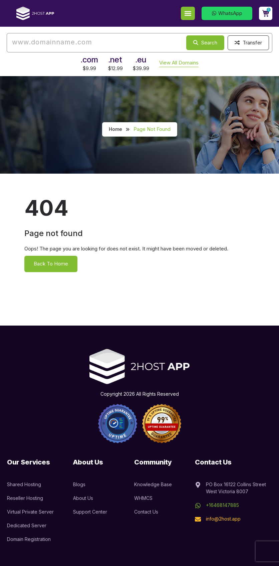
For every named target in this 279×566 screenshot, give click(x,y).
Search (205, 42)
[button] (188, 13)
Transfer (248, 42)
